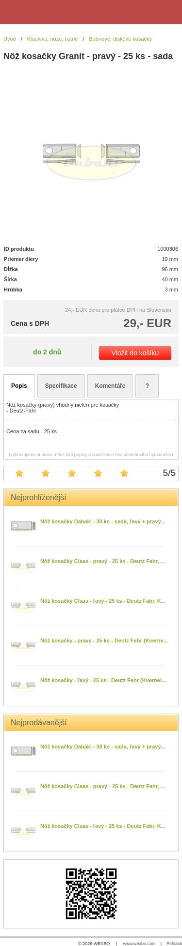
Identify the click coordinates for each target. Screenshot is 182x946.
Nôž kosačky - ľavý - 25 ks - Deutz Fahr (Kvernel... (103, 680)
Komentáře (110, 385)
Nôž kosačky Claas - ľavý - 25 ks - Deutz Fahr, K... (102, 601)
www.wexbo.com (139, 943)
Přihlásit (174, 943)
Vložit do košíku (135, 353)
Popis (19, 385)
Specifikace (61, 385)
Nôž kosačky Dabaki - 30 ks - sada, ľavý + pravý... (102, 521)
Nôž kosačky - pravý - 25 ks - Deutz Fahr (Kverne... (104, 640)
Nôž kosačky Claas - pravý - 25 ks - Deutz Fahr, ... (102, 561)
